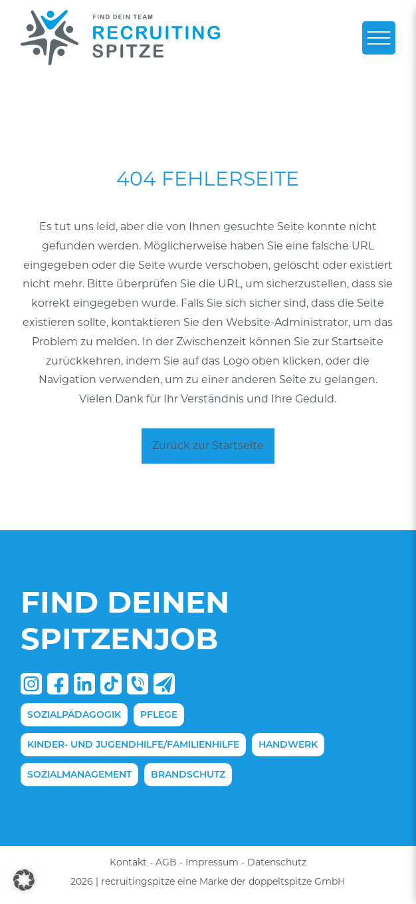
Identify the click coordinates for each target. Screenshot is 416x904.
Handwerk (288, 744)
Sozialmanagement (79, 774)
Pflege (158, 714)
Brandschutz (188, 774)
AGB (166, 862)
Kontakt (128, 862)
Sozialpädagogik (74, 714)
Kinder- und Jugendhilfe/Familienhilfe (133, 744)
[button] (24, 880)
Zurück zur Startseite (208, 445)
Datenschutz (276, 862)
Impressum (212, 862)
